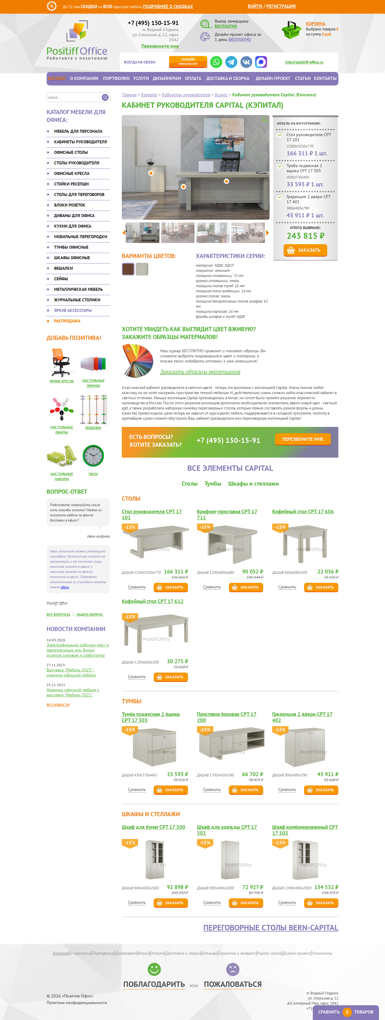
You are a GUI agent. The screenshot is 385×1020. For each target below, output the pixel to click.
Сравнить (137, 586)
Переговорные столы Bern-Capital (270, 927)
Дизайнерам (167, 78)
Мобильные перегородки (80, 236)
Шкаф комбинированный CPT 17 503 (305, 830)
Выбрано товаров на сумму (322, 31)
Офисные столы (71, 152)
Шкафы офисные (72, 257)
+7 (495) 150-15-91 (153, 23)
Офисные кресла (71, 173)
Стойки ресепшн (71, 184)
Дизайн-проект (273, 78)
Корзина (315, 23)
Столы (190, 483)
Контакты (325, 78)
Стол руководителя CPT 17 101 (309, 137)
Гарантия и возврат (236, 953)
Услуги (141, 78)
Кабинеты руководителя (80, 142)
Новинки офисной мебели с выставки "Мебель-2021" (73, 692)
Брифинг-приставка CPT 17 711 (227, 514)
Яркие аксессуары (73, 310)
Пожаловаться (233, 984)
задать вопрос (89, 614)
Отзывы (209, 953)
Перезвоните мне (160, 46)
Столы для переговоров (79, 194)
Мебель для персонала (78, 131)
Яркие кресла (62, 381)
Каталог (57, 78)
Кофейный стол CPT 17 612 (152, 601)
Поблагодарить (154, 984)
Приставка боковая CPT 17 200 (227, 717)
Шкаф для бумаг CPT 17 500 (153, 827)
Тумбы (213, 483)
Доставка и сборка (227, 78)
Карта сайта (269, 953)
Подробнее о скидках (168, 6)
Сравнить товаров (346, 1012)
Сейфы (61, 278)
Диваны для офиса (74, 215)
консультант (188, 61)
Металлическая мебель (78, 289)
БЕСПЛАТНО (226, 26)
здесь (65, 587)
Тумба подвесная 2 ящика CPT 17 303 (304, 168)
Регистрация (281, 6)
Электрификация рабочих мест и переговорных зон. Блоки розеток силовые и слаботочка (78, 650)
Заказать (309, 250)
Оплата (193, 78)
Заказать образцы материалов (200, 371)
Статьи (303, 78)
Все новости (58, 704)
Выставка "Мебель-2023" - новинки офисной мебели (71, 672)
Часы (93, 473)
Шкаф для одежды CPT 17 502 (227, 830)
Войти (255, 6)
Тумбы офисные (71, 247)
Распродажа (67, 321)
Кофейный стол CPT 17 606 (303, 511)
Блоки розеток (69, 205)
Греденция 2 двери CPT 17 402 (309, 199)
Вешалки (63, 268)
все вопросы (58, 614)
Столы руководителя (76, 163)
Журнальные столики (77, 300)
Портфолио (116, 78)
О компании (84, 78)
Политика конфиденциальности (77, 1002)
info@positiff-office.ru (304, 62)
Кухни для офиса (72, 226)
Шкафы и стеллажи (253, 483)
